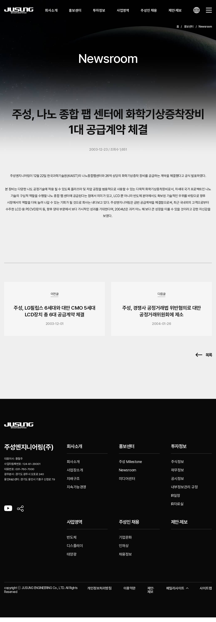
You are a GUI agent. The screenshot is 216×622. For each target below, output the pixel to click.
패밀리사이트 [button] (177, 593)
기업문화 (125, 542)
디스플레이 (75, 550)
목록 (203, 359)
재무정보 (177, 474)
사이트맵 (206, 593)
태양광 (72, 559)
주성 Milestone (130, 466)
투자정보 (99, 10)
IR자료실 (177, 508)
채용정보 (125, 559)
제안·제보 (175, 10)
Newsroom (127, 474)
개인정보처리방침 (99, 593)
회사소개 (51, 10)
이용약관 (129, 593)
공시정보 (177, 483)
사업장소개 (75, 474)
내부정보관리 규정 (184, 491)
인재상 (124, 550)
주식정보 (177, 466)
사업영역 (123, 10)
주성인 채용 (149, 10)
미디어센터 (127, 483)
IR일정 (175, 500)
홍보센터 (75, 10)
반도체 (72, 542)
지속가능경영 (76, 491)
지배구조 (73, 483)
